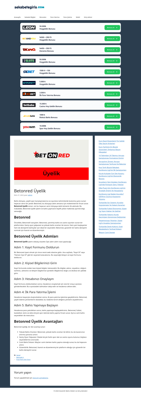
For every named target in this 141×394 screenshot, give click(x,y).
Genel (18, 355)
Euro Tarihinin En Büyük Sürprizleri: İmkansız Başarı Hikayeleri (110, 149)
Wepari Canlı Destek (107, 232)
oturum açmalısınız (40, 378)
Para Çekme (67, 17)
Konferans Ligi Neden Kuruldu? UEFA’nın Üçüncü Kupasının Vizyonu (111, 196)
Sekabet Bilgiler (30, 17)
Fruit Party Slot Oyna (23, 359)
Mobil (78, 17)
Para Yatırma (54, 17)
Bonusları (43, 17)
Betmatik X (20, 357)
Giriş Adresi (88, 17)
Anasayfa (17, 17)
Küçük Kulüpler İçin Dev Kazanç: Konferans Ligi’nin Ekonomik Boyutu (111, 176)
